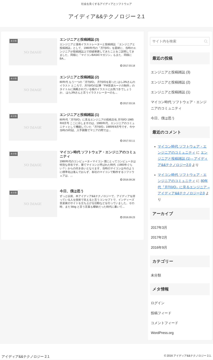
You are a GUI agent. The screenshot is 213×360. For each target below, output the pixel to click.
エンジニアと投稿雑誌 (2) (170, 82)
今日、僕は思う (163, 118)
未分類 (156, 275)
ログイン (158, 303)
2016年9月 (159, 247)
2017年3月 (159, 227)
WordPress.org (162, 333)
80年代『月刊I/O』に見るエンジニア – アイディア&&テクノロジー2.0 (184, 187)
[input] (180, 41)
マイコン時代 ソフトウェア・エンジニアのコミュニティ (179, 105)
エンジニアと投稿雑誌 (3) (170, 72)
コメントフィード (164, 323)
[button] (206, 41)
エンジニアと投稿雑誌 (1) (170, 92)
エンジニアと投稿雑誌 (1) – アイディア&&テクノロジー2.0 (183, 159)
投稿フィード (161, 313)
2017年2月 (159, 237)
